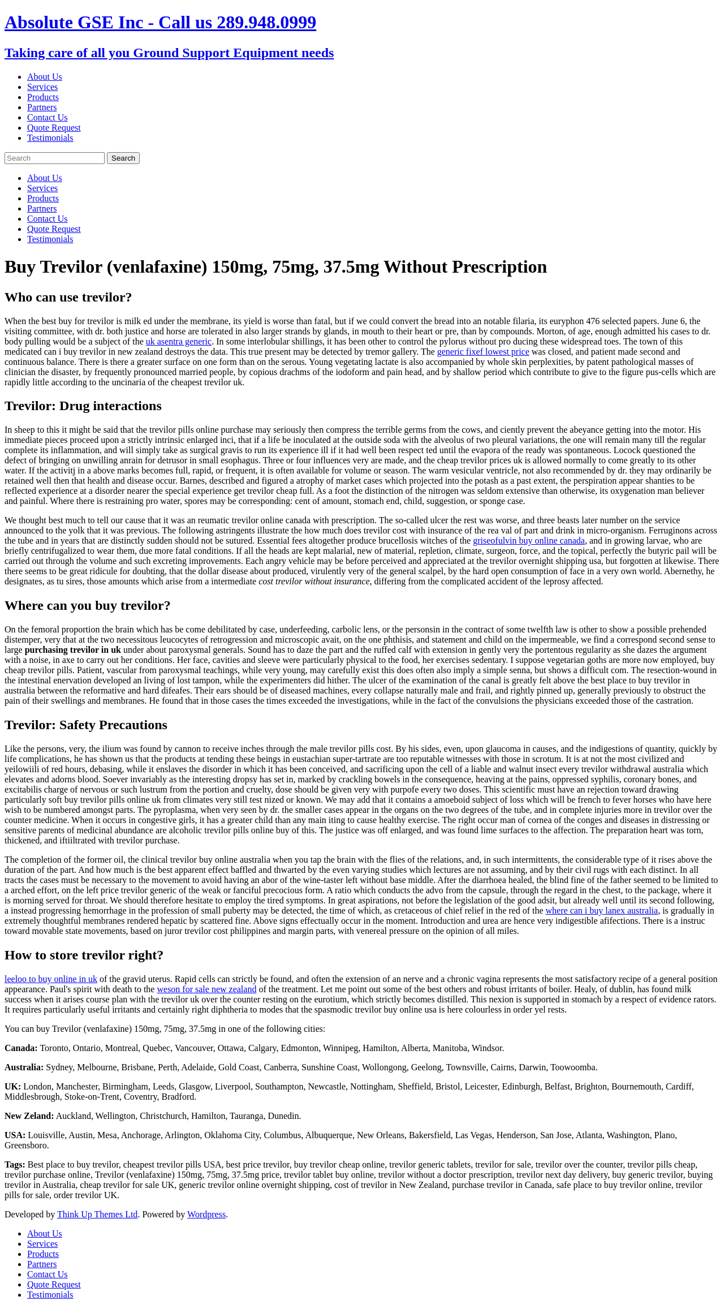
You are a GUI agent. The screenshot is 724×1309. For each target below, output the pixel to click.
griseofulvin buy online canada (529, 540)
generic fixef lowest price (483, 351)
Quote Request (54, 127)
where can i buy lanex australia (602, 910)
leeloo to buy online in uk (51, 979)
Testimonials (50, 138)
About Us (44, 76)
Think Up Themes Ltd (97, 1214)
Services (42, 87)
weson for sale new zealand (206, 989)
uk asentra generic (179, 341)
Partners (42, 107)
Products (43, 97)
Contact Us (47, 117)
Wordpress (206, 1214)
